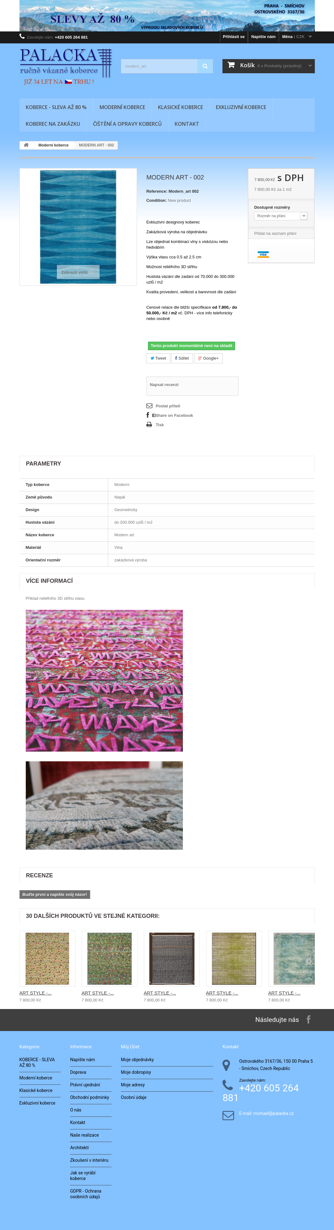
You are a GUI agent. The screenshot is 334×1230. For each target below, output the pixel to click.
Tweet (158, 358)
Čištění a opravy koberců (127, 123)
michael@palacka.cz (274, 1113)
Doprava (78, 1072)
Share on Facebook (172, 415)
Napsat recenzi (164, 384)
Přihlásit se (233, 36)
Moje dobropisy (136, 1072)
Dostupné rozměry (272, 207)
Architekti (79, 1147)
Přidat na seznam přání (275, 233)
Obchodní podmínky (89, 1097)
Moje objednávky (137, 1059)
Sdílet (182, 358)
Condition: (156, 200)
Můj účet (130, 1047)
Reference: (156, 191)
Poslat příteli (168, 406)
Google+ (208, 358)
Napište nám (263, 36)
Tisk (160, 424)
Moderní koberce (122, 107)
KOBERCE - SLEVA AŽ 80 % (56, 107)
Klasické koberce (180, 107)
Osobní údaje (133, 1097)
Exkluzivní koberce (241, 107)
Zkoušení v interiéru (89, 1160)
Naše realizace (84, 1135)
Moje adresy (133, 1084)
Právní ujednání (85, 1084)
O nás (75, 1109)
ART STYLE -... (35, 993)
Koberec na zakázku (53, 123)
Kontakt (187, 123)
